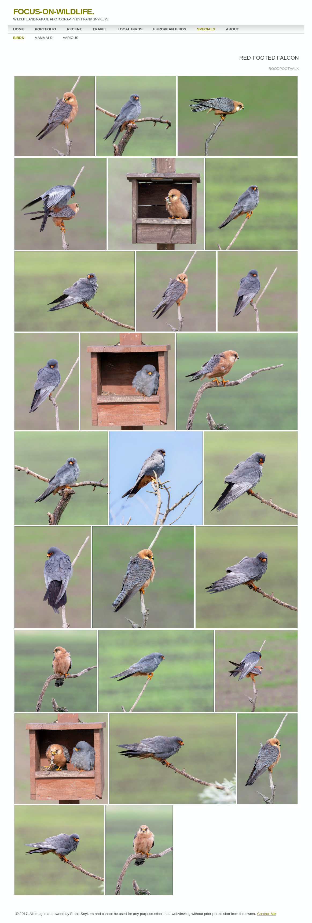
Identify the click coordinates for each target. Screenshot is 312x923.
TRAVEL (100, 29)
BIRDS (18, 38)
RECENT (74, 29)
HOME (18, 29)
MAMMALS (43, 38)
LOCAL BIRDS (130, 29)
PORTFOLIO (45, 29)
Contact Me (266, 914)
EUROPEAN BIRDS (169, 29)
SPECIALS (206, 29)
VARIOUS (70, 38)
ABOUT (232, 29)
